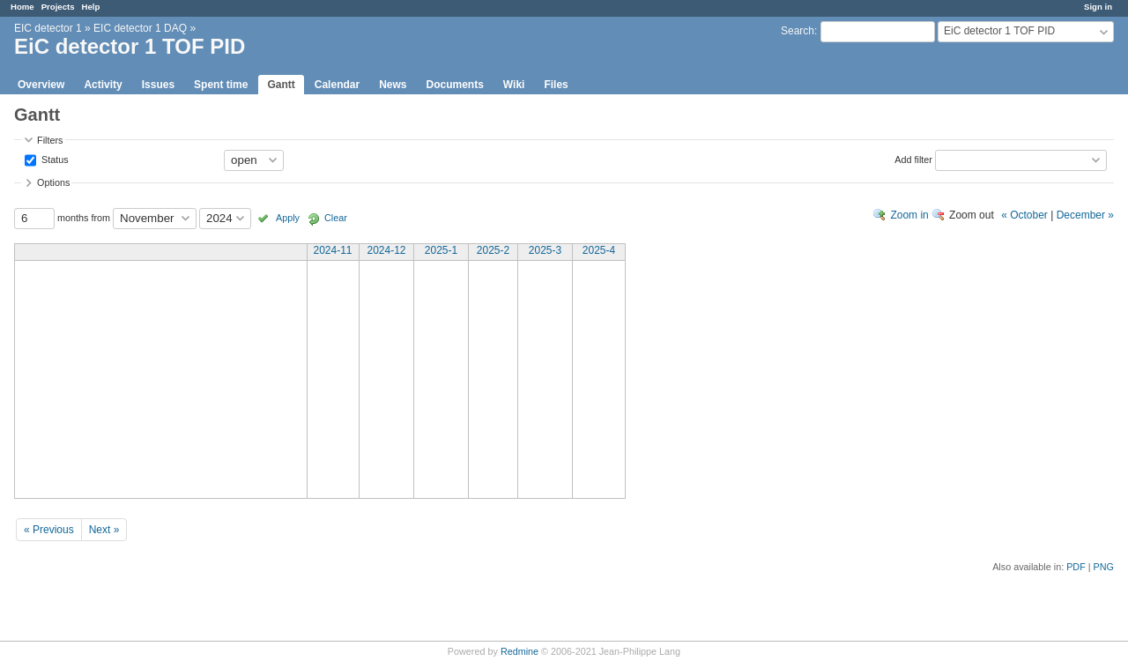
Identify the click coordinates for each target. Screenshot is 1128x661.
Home (22, 6)
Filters (50, 140)
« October (1024, 215)
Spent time (221, 84)
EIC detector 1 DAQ (140, 28)
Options (53, 182)
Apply (288, 217)
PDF (1076, 566)
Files (556, 84)
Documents (455, 84)
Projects (58, 6)
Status (54, 158)
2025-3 (545, 250)
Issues (158, 84)
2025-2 (493, 250)
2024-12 (386, 250)
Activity (103, 84)
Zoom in (909, 215)
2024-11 (332, 250)
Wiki (514, 84)
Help (91, 6)
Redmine (519, 651)
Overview (41, 84)
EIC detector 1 (48, 28)
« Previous (49, 530)
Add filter (913, 158)
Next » (104, 530)
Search (797, 31)
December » (1085, 215)
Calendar (337, 84)
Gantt (280, 84)
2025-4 (599, 250)
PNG (1104, 566)
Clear (335, 217)
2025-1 (441, 250)
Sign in (1098, 6)
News (392, 84)
